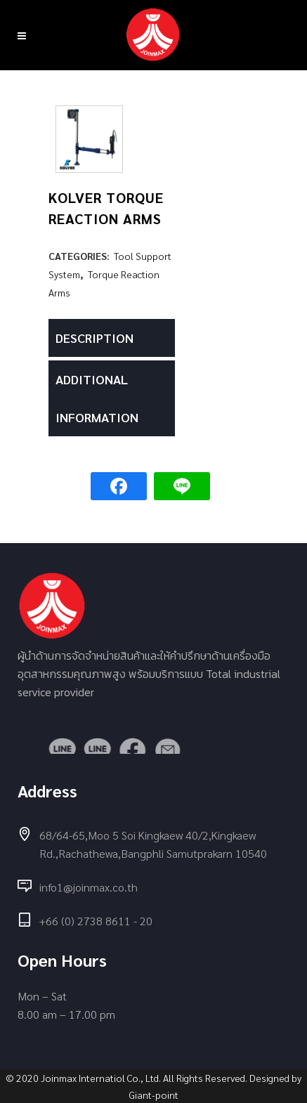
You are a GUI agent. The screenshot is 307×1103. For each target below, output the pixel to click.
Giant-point (153, 1094)
